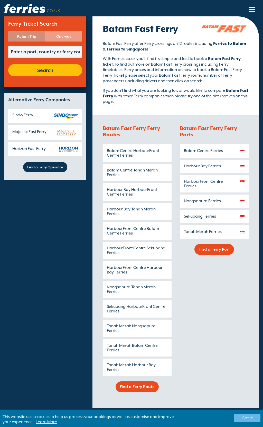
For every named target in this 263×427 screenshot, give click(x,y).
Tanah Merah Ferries (203, 231)
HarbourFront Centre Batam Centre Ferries (133, 231)
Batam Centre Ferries (203, 150)
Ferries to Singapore (127, 49)
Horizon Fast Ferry (29, 148)
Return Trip (26, 36)
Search (45, 70)
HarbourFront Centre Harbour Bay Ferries (135, 269)
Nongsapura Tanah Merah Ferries (131, 289)
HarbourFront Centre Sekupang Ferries (136, 250)
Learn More (46, 422)
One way (63, 36)
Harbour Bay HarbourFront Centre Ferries (132, 192)
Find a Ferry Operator (45, 167)
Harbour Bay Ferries (202, 166)
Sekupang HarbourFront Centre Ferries (136, 308)
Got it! (247, 418)
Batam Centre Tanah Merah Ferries (132, 172)
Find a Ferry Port (214, 249)
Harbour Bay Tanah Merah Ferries (131, 211)
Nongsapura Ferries (202, 201)
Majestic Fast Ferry (29, 131)
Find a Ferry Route (137, 386)
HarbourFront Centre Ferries (203, 183)
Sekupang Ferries (200, 216)
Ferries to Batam (229, 43)
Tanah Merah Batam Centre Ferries (132, 347)
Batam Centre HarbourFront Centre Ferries (133, 153)
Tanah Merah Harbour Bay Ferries (131, 367)
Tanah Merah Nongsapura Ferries (131, 328)
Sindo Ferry (22, 115)
